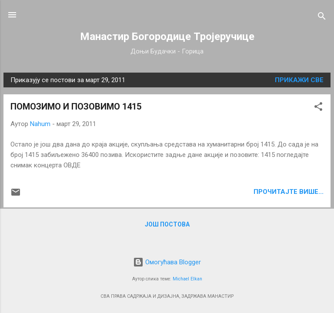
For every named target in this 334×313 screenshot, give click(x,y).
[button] (318, 108)
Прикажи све (299, 80)
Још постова (167, 224)
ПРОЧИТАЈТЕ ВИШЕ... (289, 192)
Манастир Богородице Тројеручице (167, 36)
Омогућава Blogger (167, 262)
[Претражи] (322, 17)
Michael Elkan (187, 279)
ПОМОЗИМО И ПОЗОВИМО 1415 (75, 106)
